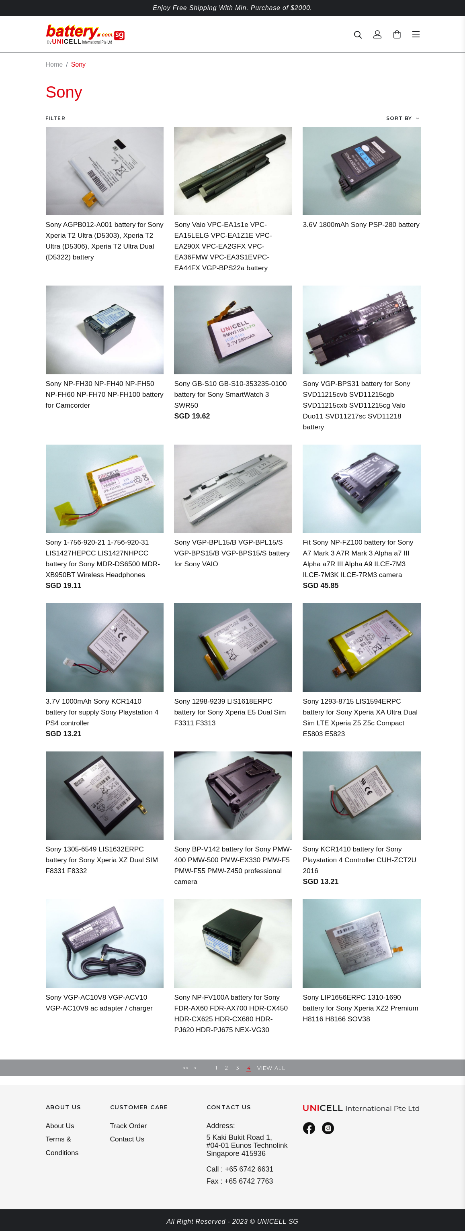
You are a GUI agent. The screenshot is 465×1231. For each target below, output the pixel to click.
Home (54, 64)
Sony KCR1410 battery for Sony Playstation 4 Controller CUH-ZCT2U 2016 (354, 870)
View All (271, 1077)
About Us (61, 1126)
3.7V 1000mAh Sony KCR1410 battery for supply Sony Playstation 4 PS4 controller (104, 722)
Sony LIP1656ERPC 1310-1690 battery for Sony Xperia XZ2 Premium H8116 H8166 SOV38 (354, 1018)
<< (185, 1078)
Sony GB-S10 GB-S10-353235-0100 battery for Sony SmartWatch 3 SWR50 (232, 394)
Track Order (129, 1126)
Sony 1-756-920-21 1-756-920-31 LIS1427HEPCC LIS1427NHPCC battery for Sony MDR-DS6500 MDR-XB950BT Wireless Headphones (99, 563)
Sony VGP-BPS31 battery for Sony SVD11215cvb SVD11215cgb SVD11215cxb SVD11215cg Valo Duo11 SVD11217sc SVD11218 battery (358, 405)
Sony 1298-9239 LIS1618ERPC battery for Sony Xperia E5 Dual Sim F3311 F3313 (232, 722)
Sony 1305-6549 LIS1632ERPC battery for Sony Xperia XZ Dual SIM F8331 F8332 (104, 870)
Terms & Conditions (63, 1147)
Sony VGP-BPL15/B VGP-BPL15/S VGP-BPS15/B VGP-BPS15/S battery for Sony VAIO (230, 553)
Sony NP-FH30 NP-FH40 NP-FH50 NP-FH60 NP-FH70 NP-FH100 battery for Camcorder (102, 394)
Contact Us (128, 1140)
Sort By (399, 118)
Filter (55, 118)
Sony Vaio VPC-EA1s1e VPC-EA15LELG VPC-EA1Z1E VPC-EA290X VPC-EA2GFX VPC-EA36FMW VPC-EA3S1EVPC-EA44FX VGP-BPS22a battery (225, 246)
